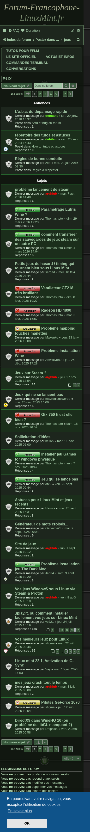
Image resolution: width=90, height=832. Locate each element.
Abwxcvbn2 (53, 360)
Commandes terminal (27, 63)
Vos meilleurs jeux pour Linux (42, 639)
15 (67, 629)
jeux (6, 78)
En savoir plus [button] (20, 811)
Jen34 (49, 573)
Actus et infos (60, 57)
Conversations (21, 69)
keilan (49, 441)
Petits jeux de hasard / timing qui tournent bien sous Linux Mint (44, 266)
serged (50, 272)
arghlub (51, 193)
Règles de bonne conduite (38, 159)
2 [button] (40, 94)
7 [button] (65, 94)
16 (72, 629)
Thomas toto (54, 218)
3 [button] (45, 94)
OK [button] (27, 823)
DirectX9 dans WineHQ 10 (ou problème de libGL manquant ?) (43, 722)
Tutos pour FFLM (22, 51)
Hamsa (50, 508)
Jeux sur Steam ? (30, 373)
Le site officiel (21, 57)
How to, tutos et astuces (49, 146)
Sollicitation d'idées (32, 437)
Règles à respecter (45, 170)
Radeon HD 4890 (56, 310)
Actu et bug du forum (46, 123)
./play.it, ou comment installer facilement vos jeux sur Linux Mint (46, 615)
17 (77, 629)
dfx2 (48, 484)
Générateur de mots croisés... (41, 524)
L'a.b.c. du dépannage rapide (41, 112)
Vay (48, 669)
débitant (51, 115)
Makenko (51, 337)
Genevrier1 (53, 528)
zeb (47, 163)
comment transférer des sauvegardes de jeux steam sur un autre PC (47, 239)
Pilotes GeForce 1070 (60, 702)
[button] (27, 94)
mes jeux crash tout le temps (41, 682)
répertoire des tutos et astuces (42, 135)
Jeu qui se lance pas (59, 479)
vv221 (49, 621)
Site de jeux (25, 544)
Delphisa (51, 729)
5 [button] (56, 94)
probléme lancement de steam (42, 189)
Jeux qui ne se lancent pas (39, 395)
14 (61, 629)
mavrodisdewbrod (57, 399)
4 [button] (51, 94)
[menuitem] (13, 31)
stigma (50, 643)
